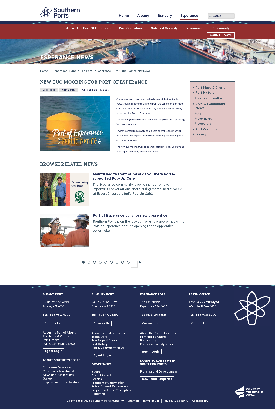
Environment (195, 28)
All (199, 113)
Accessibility (200, 401)
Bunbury (165, 16)
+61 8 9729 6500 (107, 314)
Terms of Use (151, 401)
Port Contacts (206, 129)
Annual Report (101, 375)
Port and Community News (133, 71)
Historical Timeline (209, 98)
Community (221, 28)
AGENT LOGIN (221, 35)
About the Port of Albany (59, 332)
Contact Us (53, 323)
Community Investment (58, 371)
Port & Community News (210, 106)
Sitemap (133, 401)
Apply (210, 15)
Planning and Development (158, 371)
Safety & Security (164, 28)
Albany (143, 16)
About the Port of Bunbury (109, 333)
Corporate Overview (57, 367)
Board (96, 371)
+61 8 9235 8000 (205, 314)
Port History (204, 92)
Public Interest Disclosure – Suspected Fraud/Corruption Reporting (111, 390)
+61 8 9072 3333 (155, 314)
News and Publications (58, 375)
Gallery (200, 134)
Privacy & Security (175, 401)
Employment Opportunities (61, 382)
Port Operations (131, 28)
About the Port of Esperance (88, 28)
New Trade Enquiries (157, 379)
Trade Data (100, 336)
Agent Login (53, 351)
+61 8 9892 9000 (59, 314)
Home (124, 16)
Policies (97, 379)
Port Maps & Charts (210, 88)
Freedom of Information (108, 382)
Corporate (204, 123)
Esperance (189, 16)
